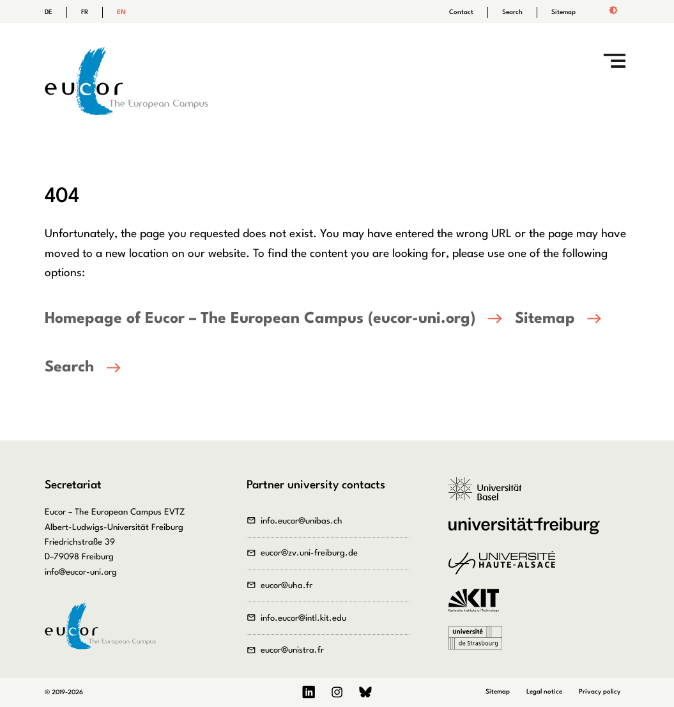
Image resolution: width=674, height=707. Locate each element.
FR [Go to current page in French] (84, 12)
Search (512, 12)
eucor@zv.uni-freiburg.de (309, 553)
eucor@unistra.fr (292, 650)
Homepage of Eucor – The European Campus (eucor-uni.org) (260, 319)
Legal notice (544, 691)
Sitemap (563, 12)
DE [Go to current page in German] (48, 12)
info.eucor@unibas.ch (301, 521)
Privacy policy (599, 691)
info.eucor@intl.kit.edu (303, 618)
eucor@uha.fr (286, 586)
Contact (461, 12)
